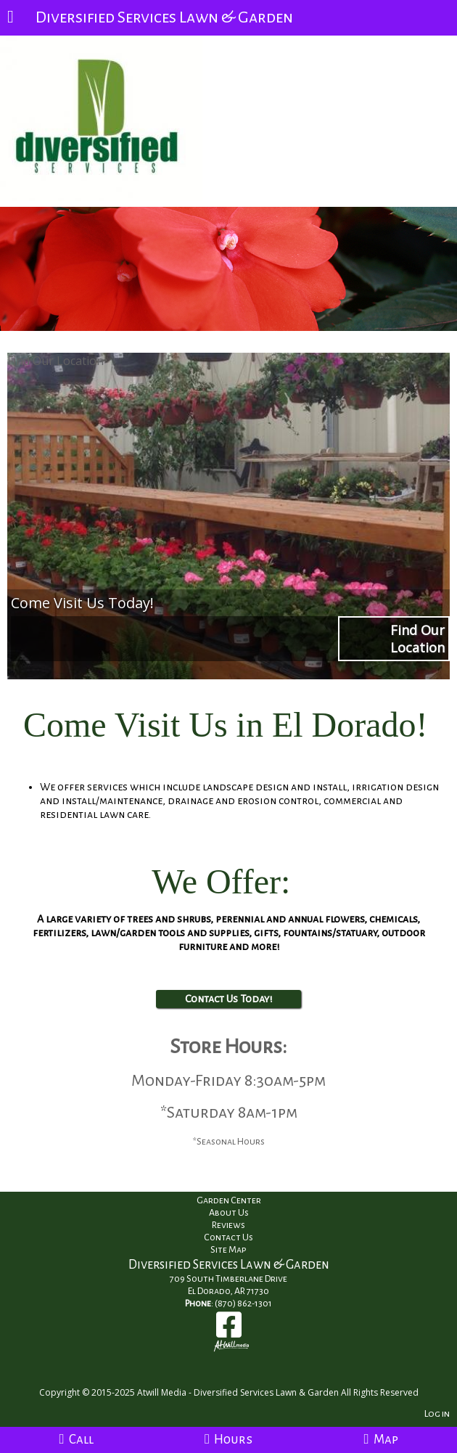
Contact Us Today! (228, 998)
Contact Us (228, 1237)
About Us (229, 1213)
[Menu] (10, 18)
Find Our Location (55, 361)
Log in (437, 1413)
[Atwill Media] (241, 1376)
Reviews (228, 1225)
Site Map (228, 1250)
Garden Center (229, 1200)
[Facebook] (229, 1330)
